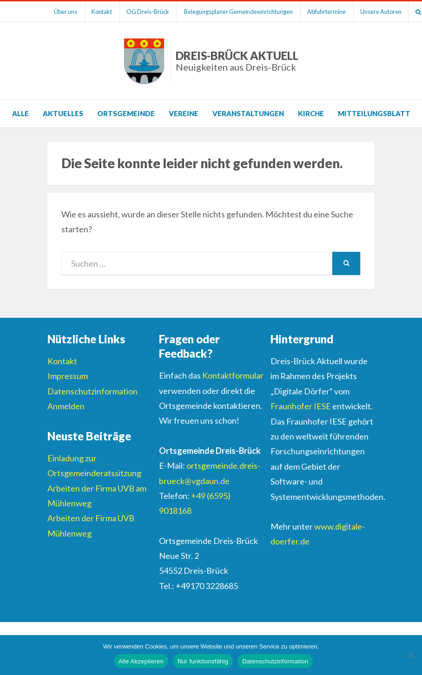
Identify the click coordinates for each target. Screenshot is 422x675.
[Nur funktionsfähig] (410, 655)
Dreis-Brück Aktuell (237, 60)
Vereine (183, 113)
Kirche (311, 113)
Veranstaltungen (248, 113)
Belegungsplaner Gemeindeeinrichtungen (241, 11)
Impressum (67, 376)
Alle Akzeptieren (141, 661)
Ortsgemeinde (126, 113)
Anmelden (66, 406)
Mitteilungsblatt (374, 113)
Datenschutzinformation (92, 391)
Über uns (66, 11)
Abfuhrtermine (330, 11)
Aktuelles (63, 113)
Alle (20, 113)
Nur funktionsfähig (203, 661)
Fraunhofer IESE (300, 406)
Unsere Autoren (385, 11)
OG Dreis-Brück (150, 11)
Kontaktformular (233, 375)
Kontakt (103, 11)
